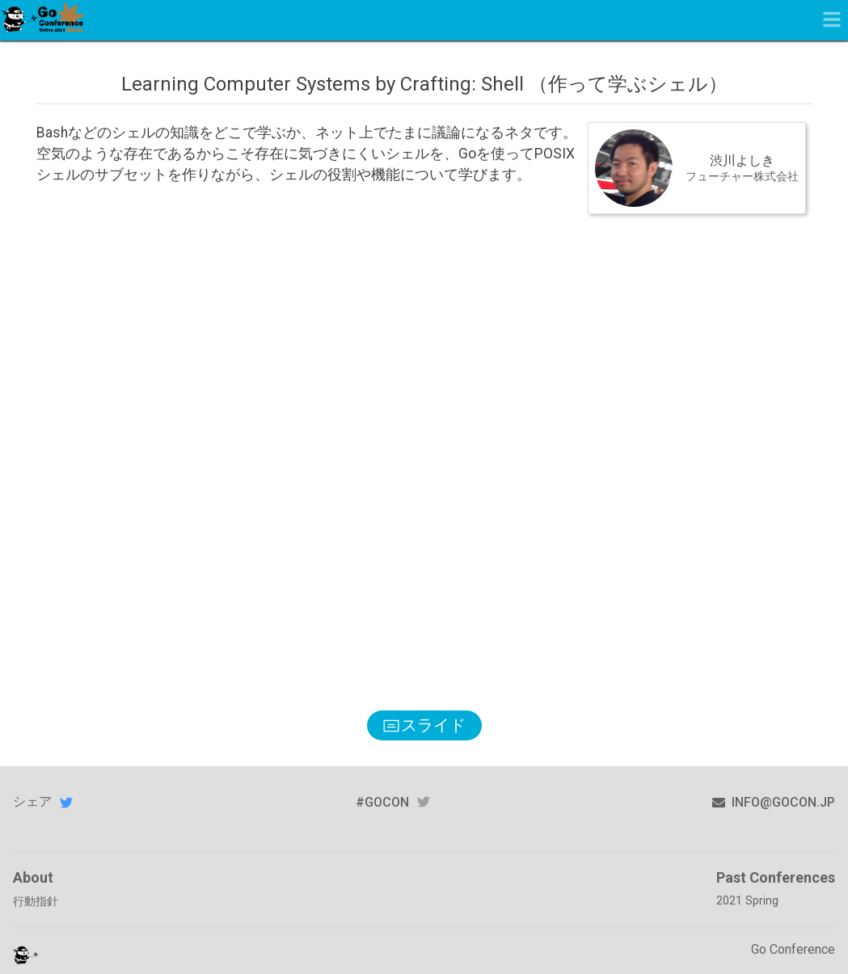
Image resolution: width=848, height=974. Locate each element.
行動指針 (35, 902)
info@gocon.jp (773, 802)
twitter (423, 802)
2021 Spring (747, 901)
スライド (424, 725)
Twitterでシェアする (66, 801)
